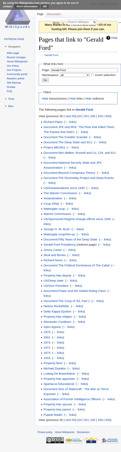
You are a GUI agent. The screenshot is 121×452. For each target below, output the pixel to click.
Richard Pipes (53, 121)
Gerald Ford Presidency (60, 244)
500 (107, 116)
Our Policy (13, 65)
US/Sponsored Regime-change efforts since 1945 (77, 219)
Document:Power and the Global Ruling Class (75, 290)
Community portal (17, 74)
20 (80, 116)
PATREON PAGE (14, 39)
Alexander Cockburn (57, 321)
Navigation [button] (14, 46)
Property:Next (53, 363)
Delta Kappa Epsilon (57, 311)
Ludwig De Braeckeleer (59, 373)
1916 (47, 358)
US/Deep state (53, 280)
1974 (47, 342)
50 (86, 116)
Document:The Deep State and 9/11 (68, 142)
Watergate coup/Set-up (59, 234)
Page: (46, 70)
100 (92, 116)
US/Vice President (56, 285)
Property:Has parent (57, 409)
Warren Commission (57, 214)
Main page (13, 52)
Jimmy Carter (53, 250)
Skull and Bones (55, 255)
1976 (47, 332)
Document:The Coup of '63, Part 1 (67, 301)
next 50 (70, 116)
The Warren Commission (60, 193)
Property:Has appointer (59, 378)
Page (40, 14)
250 (100, 116)
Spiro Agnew (52, 327)
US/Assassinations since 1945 (64, 188)
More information (27, 6)
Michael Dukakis (55, 368)
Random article (15, 78)
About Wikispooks (17, 61)
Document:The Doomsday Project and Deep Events (79, 177)
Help (114, 37)
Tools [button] (11, 98)
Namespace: (50, 75)
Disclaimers (83, 432)
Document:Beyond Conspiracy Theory (69, 172)
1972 (47, 347)
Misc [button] (11, 106)
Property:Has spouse (58, 404)
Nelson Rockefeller (56, 306)
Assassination (53, 198)
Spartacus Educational (59, 384)
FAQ (9, 91)
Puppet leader (53, 414)
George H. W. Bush (57, 229)
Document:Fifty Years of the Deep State (70, 239)
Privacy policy (45, 432)
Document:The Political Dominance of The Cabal (77, 265)
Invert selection (105, 75)
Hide (45, 98)
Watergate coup (54, 208)
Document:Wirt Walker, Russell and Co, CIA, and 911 (80, 152)
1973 (47, 352)
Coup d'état (51, 203)
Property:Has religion (58, 316)
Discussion (54, 14)
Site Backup (14, 82)
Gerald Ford (51, 55)
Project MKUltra (54, 147)
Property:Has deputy (57, 275)
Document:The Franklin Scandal (65, 137)
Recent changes (16, 57)
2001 (47, 337)
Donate (11, 86)
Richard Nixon (53, 260)
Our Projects (14, 69)
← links (70, 121)
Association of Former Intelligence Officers (72, 399)
